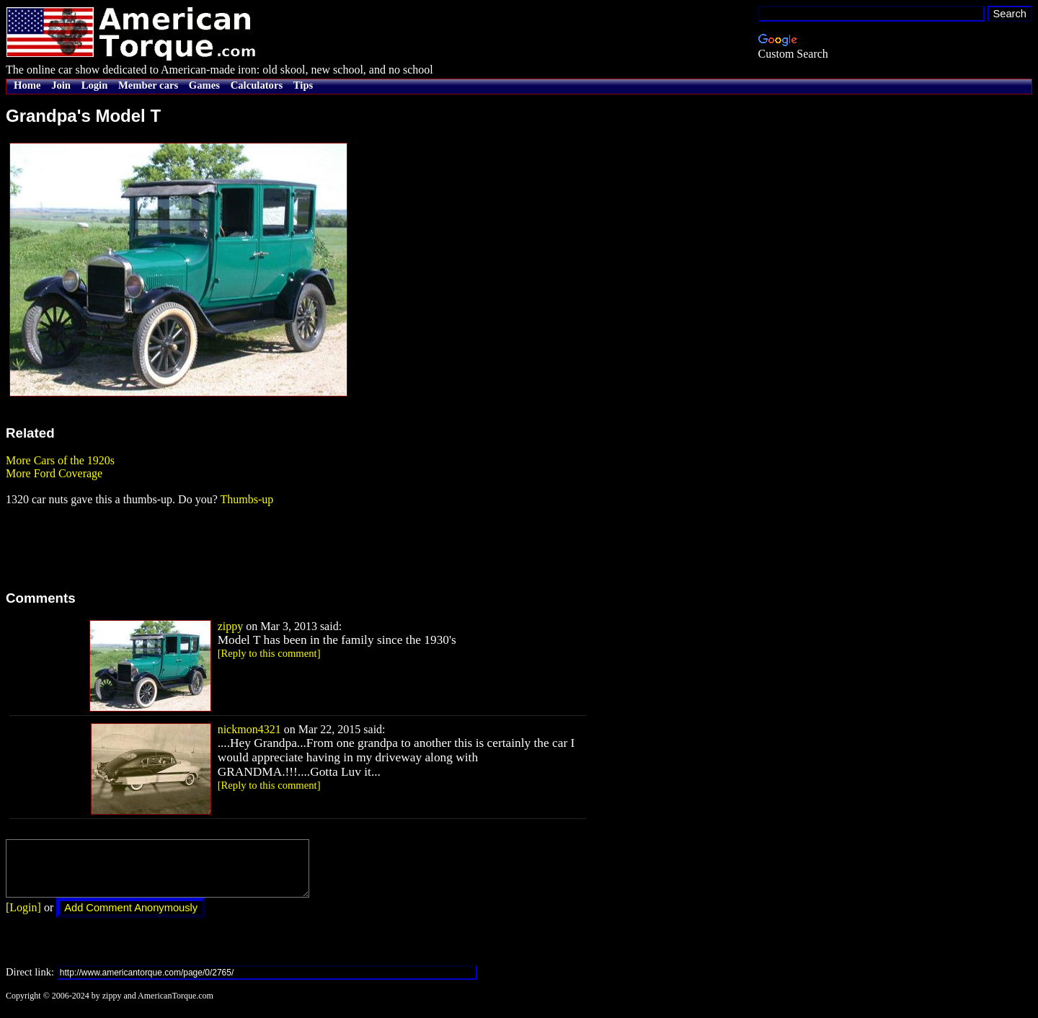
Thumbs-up (246, 499)
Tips (303, 85)
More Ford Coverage (54, 473)
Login (94, 85)
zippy (231, 626)
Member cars (148, 85)
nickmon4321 (249, 729)
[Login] (23, 918)
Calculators (257, 85)
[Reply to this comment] (269, 653)
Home (27, 85)
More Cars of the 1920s (60, 460)
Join (61, 85)
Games (204, 85)
